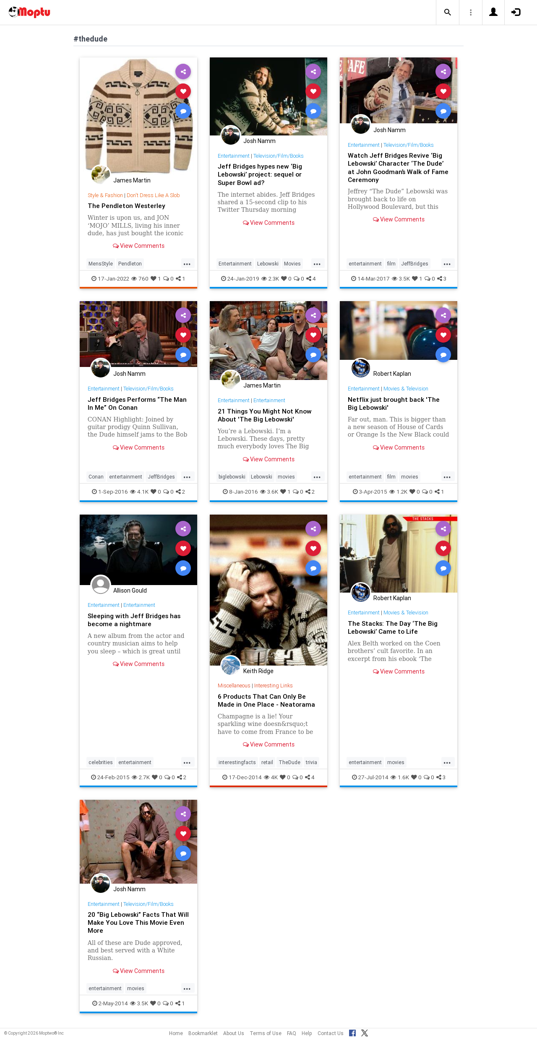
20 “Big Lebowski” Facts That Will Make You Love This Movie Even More (135, 922)
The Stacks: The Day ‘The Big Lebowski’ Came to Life (393, 627)
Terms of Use (266, 1033)
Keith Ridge (258, 671)
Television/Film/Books (280, 155)
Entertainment (234, 155)
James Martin (132, 180)
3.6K (269, 491)
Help (307, 1033)
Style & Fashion (106, 195)
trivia (311, 762)
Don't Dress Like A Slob (155, 195)
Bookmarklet (203, 1033)
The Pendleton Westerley (127, 205)
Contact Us (331, 1033)
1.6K (400, 777)
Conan (96, 476)
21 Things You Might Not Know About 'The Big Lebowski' (266, 415)
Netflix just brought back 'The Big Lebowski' (394, 403)
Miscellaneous (234, 685)
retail (267, 762)
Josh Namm (259, 141)
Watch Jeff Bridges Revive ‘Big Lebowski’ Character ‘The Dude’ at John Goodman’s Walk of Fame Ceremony (397, 167)
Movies (292, 263)
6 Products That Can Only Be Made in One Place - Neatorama (267, 700)
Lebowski (268, 263)
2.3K (270, 278)
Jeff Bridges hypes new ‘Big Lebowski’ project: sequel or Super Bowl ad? (261, 174)
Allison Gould (130, 590)
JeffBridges (414, 263)
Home (176, 1033)
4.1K (139, 491)
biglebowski (232, 476)
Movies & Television (407, 388)
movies (286, 476)
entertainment (365, 263)
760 (140, 278)
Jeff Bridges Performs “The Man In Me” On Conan (138, 403)
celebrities (101, 762)
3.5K (401, 278)
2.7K (141, 777)
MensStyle (101, 263)
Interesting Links (275, 685)
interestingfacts (237, 762)
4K (271, 777)
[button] (447, 12)
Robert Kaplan (392, 373)
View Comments (138, 246)
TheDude (289, 762)
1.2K (398, 491)
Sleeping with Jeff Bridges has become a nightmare (135, 619)
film (391, 263)
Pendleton (130, 263)
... (187, 263)
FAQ (291, 1033)
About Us (233, 1033)
